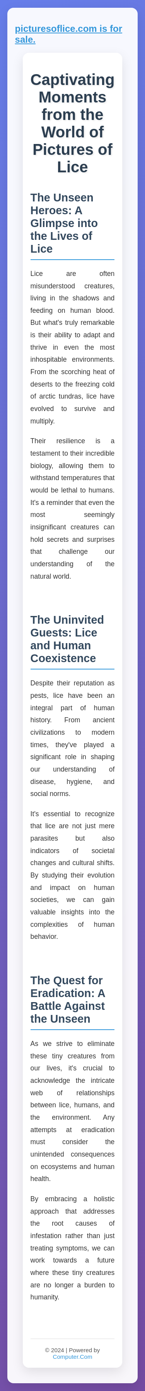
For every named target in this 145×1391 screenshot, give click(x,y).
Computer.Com (72, 1356)
